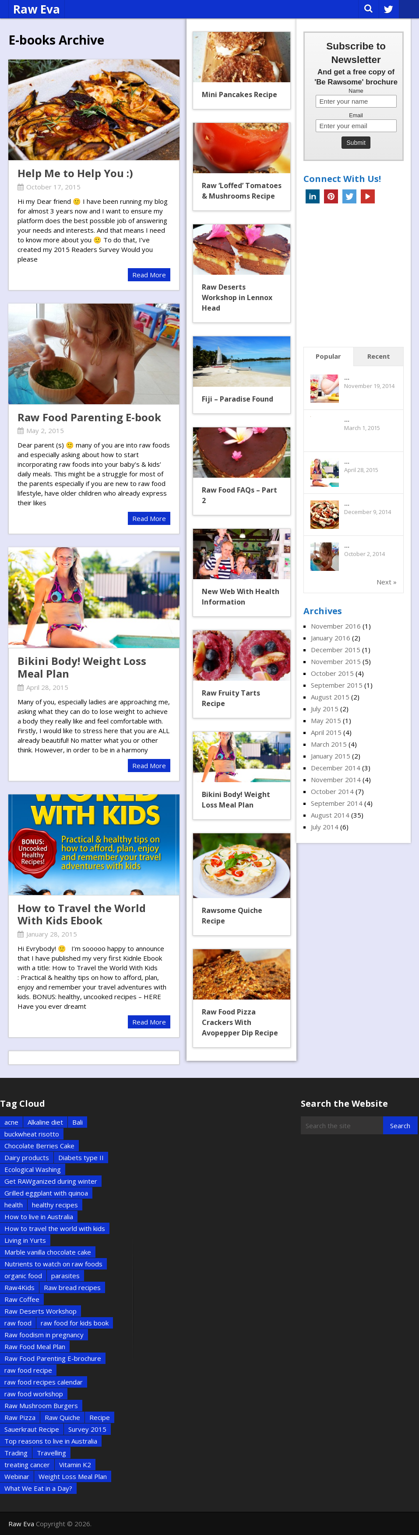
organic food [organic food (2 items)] (23, 1275)
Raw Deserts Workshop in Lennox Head (237, 297)
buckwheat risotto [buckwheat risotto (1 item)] (31, 1133)
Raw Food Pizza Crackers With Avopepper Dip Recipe (240, 1022)
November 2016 (336, 626)
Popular (328, 356)
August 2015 (330, 696)
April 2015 (326, 732)
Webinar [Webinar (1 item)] (16, 1476)
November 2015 (336, 661)
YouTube (368, 196)
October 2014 (332, 791)
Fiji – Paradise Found (237, 399)
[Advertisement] (361, 277)
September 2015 (337, 685)
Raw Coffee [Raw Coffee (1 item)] (21, 1299)
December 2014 (335, 767)
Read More (149, 274)
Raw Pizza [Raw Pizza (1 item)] (19, 1417)
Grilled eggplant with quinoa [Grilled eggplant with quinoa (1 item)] (46, 1193)
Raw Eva (36, 9)
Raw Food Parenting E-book (89, 417)
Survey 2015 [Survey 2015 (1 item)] (87, 1429)
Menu (409, 9)
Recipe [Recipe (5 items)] (99, 1417)
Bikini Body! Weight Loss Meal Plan (82, 667)
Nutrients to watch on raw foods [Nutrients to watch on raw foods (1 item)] (53, 1263)
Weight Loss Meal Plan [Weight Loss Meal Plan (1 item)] (73, 1476)
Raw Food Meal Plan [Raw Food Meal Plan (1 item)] (34, 1346)
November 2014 (336, 779)
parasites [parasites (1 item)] (65, 1275)
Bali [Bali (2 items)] (77, 1122)
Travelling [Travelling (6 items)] (51, 1452)
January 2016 (330, 637)
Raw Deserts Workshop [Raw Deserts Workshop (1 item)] (40, 1311)
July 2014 (324, 826)
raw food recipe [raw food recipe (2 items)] (28, 1370)
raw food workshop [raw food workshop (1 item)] (33, 1393)
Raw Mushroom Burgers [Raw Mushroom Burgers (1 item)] (41, 1405)
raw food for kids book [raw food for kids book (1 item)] (75, 1322)
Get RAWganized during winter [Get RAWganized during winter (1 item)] (50, 1181)
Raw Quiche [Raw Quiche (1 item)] (62, 1417)
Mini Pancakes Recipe (239, 94)
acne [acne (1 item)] (11, 1122)
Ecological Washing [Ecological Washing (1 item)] (32, 1169)
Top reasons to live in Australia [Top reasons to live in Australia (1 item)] (50, 1441)
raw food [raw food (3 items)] (18, 1322)
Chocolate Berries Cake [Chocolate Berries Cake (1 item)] (39, 1145)
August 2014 (330, 815)
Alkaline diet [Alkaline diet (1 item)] (45, 1122)
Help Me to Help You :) (75, 173)
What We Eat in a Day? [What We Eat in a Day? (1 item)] (38, 1488)
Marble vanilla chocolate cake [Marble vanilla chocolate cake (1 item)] (47, 1252)
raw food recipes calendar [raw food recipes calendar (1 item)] (43, 1382)
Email (356, 115)
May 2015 (326, 720)
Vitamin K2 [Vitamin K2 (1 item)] (75, 1464)
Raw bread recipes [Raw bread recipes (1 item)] (72, 1287)
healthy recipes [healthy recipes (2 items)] (55, 1204)
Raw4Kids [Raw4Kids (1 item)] (19, 1287)
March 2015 (329, 744)
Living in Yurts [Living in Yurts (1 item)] (25, 1240)
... (346, 377)
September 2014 (337, 803)
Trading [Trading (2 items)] (16, 1452)
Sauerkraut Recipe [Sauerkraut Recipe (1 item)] (31, 1429)
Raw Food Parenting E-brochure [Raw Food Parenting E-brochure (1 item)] (52, 1358)
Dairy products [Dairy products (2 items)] (26, 1157)
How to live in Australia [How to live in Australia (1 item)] (38, 1216)
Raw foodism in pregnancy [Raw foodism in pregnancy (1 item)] (44, 1334)
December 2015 (335, 649)
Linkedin (313, 196)
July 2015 (324, 708)
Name (356, 91)
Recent (378, 356)
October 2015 (332, 673)
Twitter (349, 196)
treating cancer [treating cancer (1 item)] (27, 1464)
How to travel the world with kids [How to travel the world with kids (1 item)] (54, 1228)
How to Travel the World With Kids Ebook (82, 914)
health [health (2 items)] (13, 1204)
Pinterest (331, 196)
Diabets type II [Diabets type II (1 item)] (81, 1157)
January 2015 (330, 756)
